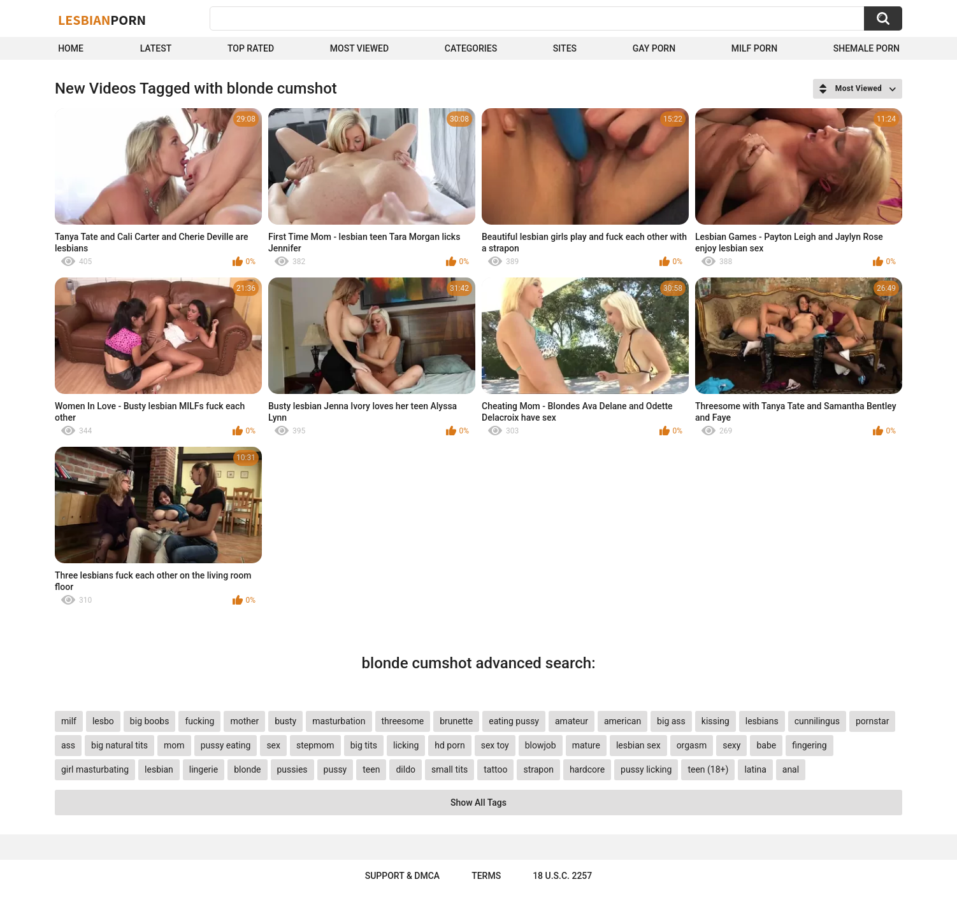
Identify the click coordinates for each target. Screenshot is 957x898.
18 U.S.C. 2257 (562, 876)
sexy (731, 745)
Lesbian (102, 20)
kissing (716, 721)
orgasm (692, 745)
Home (70, 48)
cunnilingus (817, 721)
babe (766, 745)
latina (755, 769)
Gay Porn (654, 48)
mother (244, 721)
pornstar (872, 721)
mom (174, 745)
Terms (486, 876)
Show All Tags (478, 802)
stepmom (315, 745)
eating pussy (514, 721)
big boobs (149, 721)
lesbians (762, 721)
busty (285, 721)
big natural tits (119, 745)
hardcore (587, 769)
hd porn (449, 745)
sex (273, 745)
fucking (199, 721)
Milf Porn (754, 48)
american (622, 721)
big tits (363, 745)
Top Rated (250, 48)
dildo (405, 769)
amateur (571, 721)
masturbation (338, 721)
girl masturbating (95, 769)
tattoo (495, 769)
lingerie (203, 769)
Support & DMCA (402, 876)
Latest (156, 48)
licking (406, 745)
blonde (247, 769)
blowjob (540, 745)
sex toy (495, 745)
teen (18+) (707, 769)
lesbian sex (638, 745)
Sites (565, 48)
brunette (456, 721)
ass (68, 745)
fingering (809, 745)
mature (586, 745)
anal (790, 769)
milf (68, 721)
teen (371, 769)
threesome (403, 721)
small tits (449, 769)
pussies (292, 769)
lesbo (103, 721)
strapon (538, 769)
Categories (471, 48)
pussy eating (226, 745)
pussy (335, 769)
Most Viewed (359, 48)
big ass (671, 721)
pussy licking (646, 769)
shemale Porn (866, 48)
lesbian (159, 769)
